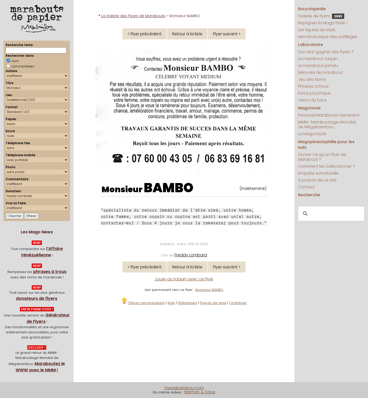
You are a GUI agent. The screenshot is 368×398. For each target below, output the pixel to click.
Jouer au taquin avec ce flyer (184, 279)
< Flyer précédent (145, 34)
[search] (330, 214)
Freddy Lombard (191, 255)
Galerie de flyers (321, 16)
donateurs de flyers (36, 298)
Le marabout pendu (318, 66)
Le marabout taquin (318, 59)
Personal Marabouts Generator (329, 115)
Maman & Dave (199, 392)
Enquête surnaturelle (318, 173)
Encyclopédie (312, 9)
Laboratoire (310, 45)
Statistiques (187, 302)
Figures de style (213, 302)
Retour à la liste (187, 34)
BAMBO (168, 188)
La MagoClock (312, 134)
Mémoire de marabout (320, 72)
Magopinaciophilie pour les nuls (326, 144)
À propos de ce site (317, 180)
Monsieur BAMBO (209, 289)
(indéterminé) (253, 188)
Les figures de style (316, 30)
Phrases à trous (313, 86)
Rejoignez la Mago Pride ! (322, 23)
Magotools (309, 108)
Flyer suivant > (226, 34)
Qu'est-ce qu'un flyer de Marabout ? (322, 157)
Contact (306, 187)
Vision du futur (312, 100)
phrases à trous (49, 272)
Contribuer (238, 302)
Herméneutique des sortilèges (327, 37)
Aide (171, 302)
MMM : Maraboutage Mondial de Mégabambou (327, 124)
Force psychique (314, 93)
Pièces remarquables (143, 302)
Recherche (309, 195)
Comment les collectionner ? (326, 166)
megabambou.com (184, 388)
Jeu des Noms (312, 79)
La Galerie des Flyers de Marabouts (133, 15)
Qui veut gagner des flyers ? (326, 52)
